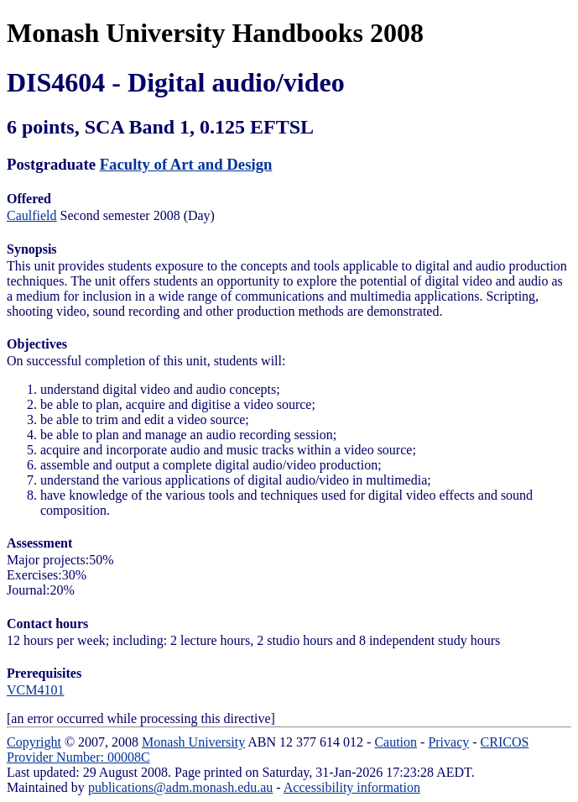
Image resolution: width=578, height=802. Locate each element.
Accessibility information (352, 787)
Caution (395, 742)
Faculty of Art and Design (186, 164)
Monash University (193, 742)
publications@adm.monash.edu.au (180, 787)
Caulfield (32, 215)
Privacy (448, 742)
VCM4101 (35, 690)
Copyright (34, 742)
